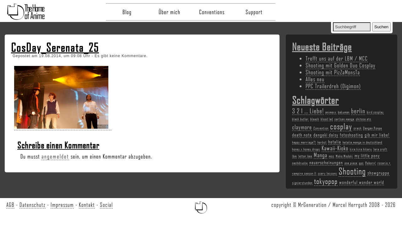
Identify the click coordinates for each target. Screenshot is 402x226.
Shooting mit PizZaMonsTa (333, 72)
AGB (10, 204)
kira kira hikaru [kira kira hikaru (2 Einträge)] (361, 149)
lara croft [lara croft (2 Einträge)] (380, 149)
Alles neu (315, 79)
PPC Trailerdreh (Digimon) (333, 86)
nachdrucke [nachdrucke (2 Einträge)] (300, 163)
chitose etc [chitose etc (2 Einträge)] (363, 119)
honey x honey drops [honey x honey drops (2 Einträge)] (306, 149)
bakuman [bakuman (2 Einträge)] (344, 112)
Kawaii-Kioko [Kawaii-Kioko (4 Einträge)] (335, 148)
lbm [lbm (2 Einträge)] (294, 156)
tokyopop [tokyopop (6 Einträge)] (326, 181)
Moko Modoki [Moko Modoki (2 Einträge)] (344, 156)
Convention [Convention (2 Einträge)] (321, 128)
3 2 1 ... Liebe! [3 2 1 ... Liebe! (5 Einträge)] (308, 111)
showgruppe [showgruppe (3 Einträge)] (378, 172)
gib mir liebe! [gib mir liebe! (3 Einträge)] (377, 134)
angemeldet (55, 156)
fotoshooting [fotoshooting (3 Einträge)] (351, 134)
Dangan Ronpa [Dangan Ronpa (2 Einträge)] (372, 128)
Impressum (62, 204)
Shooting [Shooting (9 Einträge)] (352, 170)
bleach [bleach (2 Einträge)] (314, 119)
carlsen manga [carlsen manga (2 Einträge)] (344, 119)
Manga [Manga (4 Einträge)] (320, 155)
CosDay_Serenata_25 (55, 47)
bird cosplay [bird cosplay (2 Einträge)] (375, 112)
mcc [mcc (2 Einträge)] (331, 156)
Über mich (169, 11)
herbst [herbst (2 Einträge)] (322, 142)
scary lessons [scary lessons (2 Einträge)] (327, 173)
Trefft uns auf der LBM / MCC (337, 58)
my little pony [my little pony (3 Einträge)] (367, 155)
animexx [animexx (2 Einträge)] (330, 112)
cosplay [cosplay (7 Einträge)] (341, 126)
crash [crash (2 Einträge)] (357, 128)
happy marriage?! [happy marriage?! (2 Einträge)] (304, 142)
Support (254, 11)
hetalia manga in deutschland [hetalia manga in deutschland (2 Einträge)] (362, 142)
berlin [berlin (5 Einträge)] (358, 111)
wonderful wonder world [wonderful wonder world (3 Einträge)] (361, 182)
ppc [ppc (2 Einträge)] (361, 163)
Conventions (212, 11)
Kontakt (87, 204)
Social (106, 204)
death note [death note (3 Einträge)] (302, 134)
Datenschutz (32, 204)
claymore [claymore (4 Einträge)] (302, 127)
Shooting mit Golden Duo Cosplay (340, 65)
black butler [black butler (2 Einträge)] (300, 119)
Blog (127, 11)
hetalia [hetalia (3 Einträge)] (334, 141)
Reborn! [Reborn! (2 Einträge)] (370, 163)
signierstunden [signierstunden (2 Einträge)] (302, 183)
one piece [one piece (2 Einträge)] (351, 163)
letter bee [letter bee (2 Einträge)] (305, 156)
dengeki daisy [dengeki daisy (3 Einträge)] (325, 134)
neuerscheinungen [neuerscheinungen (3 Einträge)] (326, 162)
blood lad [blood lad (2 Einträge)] (327, 119)
